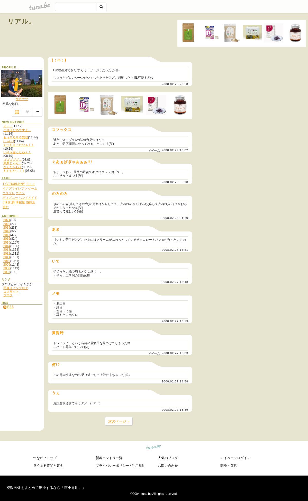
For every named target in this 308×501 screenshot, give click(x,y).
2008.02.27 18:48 (175, 281)
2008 (6, 268)
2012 (6, 253)
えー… (8, 126)
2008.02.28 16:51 (175, 249)
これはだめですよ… (17, 130)
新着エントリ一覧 (109, 458)
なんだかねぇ (12, 167)
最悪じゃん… (12, 163)
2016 (6, 238)
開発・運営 (228, 466)
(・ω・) (8, 141)
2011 (6, 257)
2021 (6, 220)
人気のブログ (168, 458)
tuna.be (153, 447)
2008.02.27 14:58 (175, 381)
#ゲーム (154, 150)
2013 (6, 250)
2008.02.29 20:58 (175, 84)
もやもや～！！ (14, 171)
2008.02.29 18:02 (175, 150)
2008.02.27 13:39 (175, 409)
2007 (6, 272)
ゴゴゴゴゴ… (12, 160)
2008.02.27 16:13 (175, 321)
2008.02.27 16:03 (175, 353)
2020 (6, 224)
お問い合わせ (168, 466)
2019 (6, 227)
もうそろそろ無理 (15, 137)
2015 (6, 242)
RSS (8, 307)
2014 (6, 246)
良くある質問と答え (48, 466)
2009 (6, 264)
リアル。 (22, 21)
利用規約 (138, 466)
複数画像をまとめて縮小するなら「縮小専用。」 (46, 488)
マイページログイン (235, 458)
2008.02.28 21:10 (175, 217)
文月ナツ (22, 99)
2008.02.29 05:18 (175, 182)
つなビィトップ (45, 458)
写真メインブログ (15, 288)
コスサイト (11, 291)
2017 (6, 235)
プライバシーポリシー (112, 466)
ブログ (8, 295)
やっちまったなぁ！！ (18, 145)
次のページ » (118, 421)
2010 (6, 261)
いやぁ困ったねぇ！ (17, 152)
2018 (6, 231)
